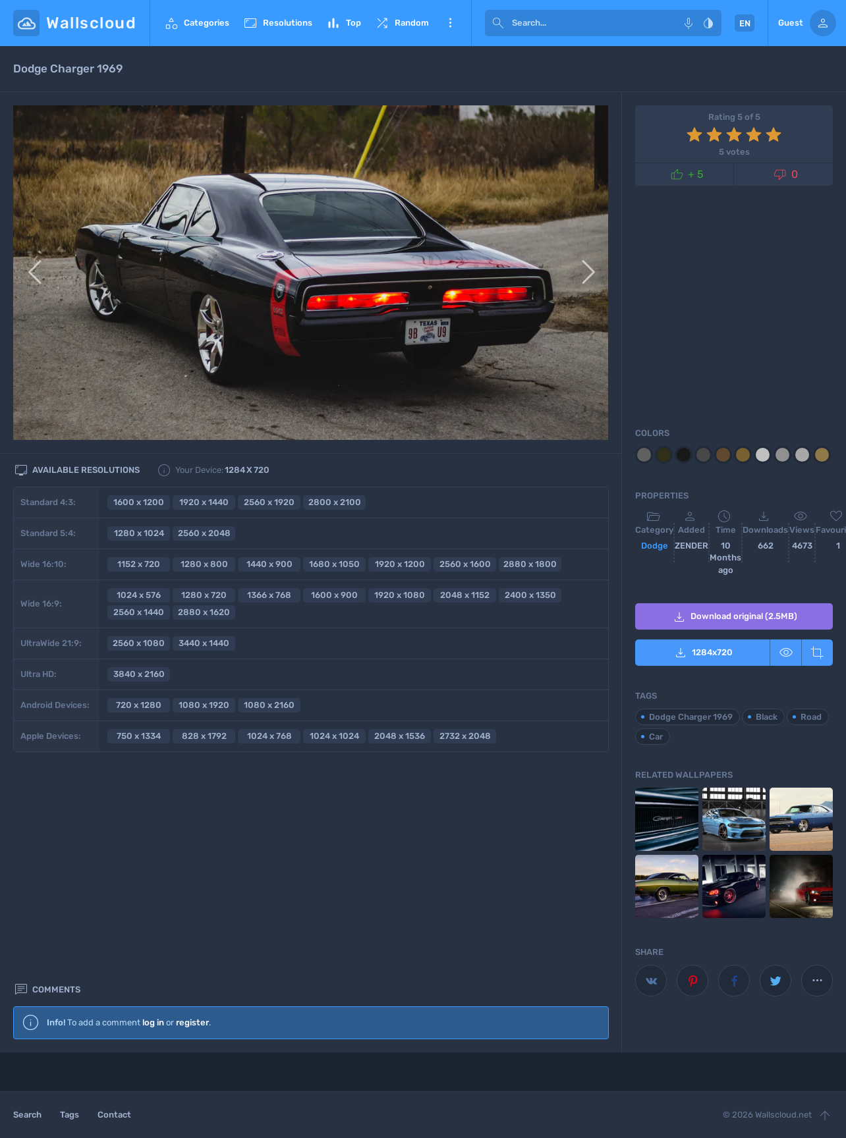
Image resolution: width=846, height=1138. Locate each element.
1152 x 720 (138, 564)
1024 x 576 (139, 595)
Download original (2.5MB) (734, 617)
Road (811, 717)
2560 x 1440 (138, 612)
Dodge (654, 546)
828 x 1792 (204, 736)
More (450, 23)
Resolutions (277, 23)
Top (343, 23)
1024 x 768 (269, 736)
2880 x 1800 (530, 564)
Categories (196, 23)
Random (401, 23)
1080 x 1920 (204, 705)
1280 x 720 (204, 595)
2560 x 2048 (204, 533)
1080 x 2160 (269, 705)
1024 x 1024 (334, 736)
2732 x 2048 (465, 736)
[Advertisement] (311, 936)
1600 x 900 (334, 595)
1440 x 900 (269, 564)
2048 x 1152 (465, 595)
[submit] (498, 23)
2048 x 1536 (399, 736)
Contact (114, 1115)
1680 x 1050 (334, 564)
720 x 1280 (138, 705)
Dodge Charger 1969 (691, 717)
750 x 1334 (139, 736)
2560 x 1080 (139, 643)
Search (27, 1115)
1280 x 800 (204, 564)
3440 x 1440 (204, 643)
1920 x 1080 (399, 595)
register (192, 801)
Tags (69, 1115)
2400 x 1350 (530, 595)
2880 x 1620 (204, 612)
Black (766, 717)
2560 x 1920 (269, 502)
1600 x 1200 (138, 502)
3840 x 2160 (139, 674)
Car (656, 737)
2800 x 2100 (334, 502)
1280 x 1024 (139, 533)
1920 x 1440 (204, 502)
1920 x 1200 (400, 564)
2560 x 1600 (465, 564)
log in (153, 801)
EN (744, 23)
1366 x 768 (269, 595)
